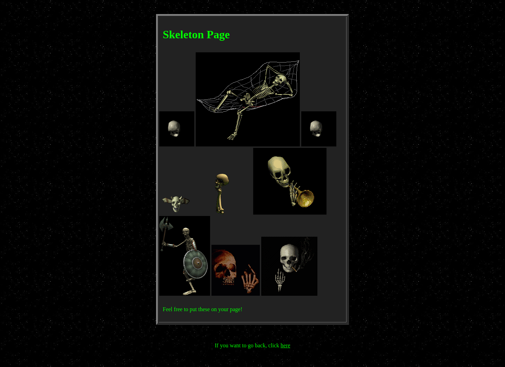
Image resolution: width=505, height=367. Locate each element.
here (285, 345)
